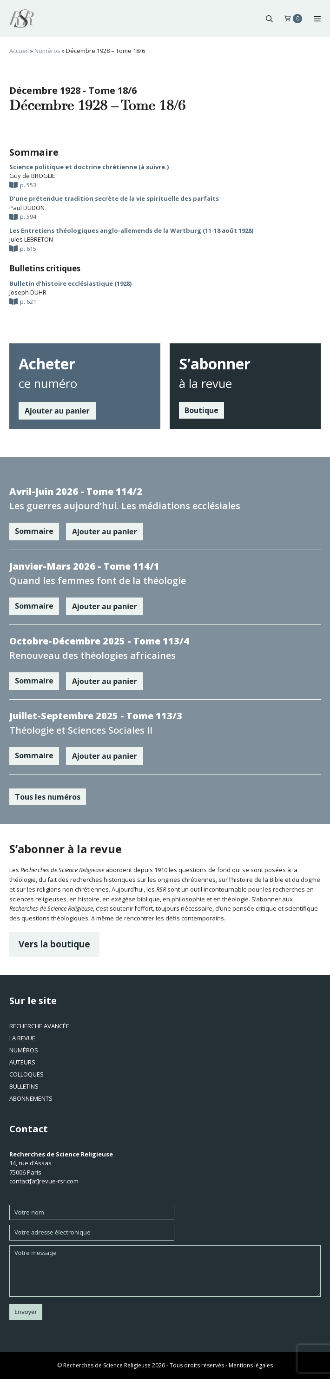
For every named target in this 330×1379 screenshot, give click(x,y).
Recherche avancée (39, 1026)
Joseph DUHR (27, 292)
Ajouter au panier (57, 411)
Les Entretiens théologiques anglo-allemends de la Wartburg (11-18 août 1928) (131, 230)
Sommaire (34, 531)
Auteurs (22, 1062)
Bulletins (24, 1086)
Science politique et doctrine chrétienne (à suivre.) (89, 167)
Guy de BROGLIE (32, 175)
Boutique (201, 410)
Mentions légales (251, 1365)
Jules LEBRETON (31, 239)
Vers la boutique (54, 944)
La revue (22, 1038)
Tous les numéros (47, 797)
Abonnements (31, 1098)
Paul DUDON (27, 208)
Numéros (47, 50)
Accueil (19, 50)
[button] (269, 19)
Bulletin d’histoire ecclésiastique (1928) (70, 283)
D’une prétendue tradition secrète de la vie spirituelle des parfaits (114, 198)
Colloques (26, 1074)
